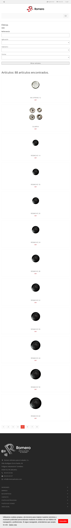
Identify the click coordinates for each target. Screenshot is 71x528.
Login (66, 2)
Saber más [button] (13, 525)
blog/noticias (6, 494)
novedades (5, 487)
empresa (4, 490)
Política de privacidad (9, 500)
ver (35, 100)
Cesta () (60, 2)
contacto (5, 497)
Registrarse (50, 2)
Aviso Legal (5, 507)
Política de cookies (8, 503)
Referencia (6, 31)
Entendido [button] (63, 521)
